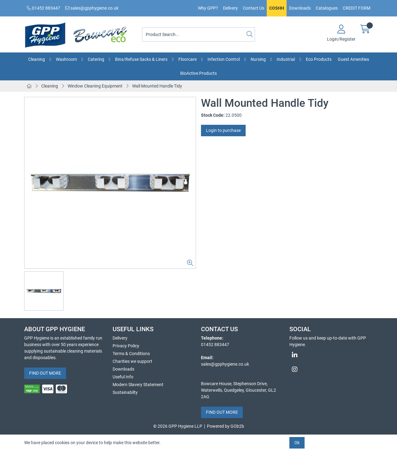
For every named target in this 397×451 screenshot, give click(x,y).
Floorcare (187, 59)
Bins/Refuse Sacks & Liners (141, 59)
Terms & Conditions (131, 353)
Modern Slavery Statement (138, 384)
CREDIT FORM (356, 8)
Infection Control (223, 59)
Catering (96, 59)
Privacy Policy (126, 345)
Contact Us (253, 8)
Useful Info (123, 376)
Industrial (286, 59)
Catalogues (327, 8)
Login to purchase (223, 130)
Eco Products (319, 59)
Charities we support (132, 361)
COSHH (276, 8)
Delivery (230, 8)
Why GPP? (208, 8)
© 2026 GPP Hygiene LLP (177, 426)
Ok (297, 442)
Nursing (258, 59)
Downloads (300, 8)
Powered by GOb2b (225, 426)
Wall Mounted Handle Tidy (157, 85)
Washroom (66, 59)
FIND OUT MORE (45, 373)
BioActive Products (198, 73)
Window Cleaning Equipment (95, 85)
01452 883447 (43, 8)
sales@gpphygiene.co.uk (91, 8)
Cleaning (36, 59)
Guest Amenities (353, 59)
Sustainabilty (125, 392)
